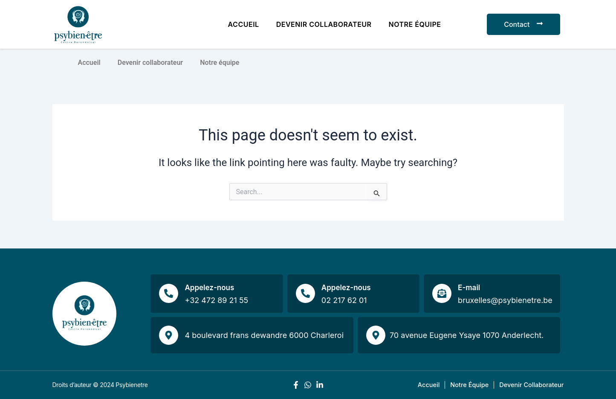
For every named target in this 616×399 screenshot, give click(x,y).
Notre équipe (415, 24)
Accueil (243, 24)
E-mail (469, 287)
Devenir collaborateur (324, 24)
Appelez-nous (209, 287)
